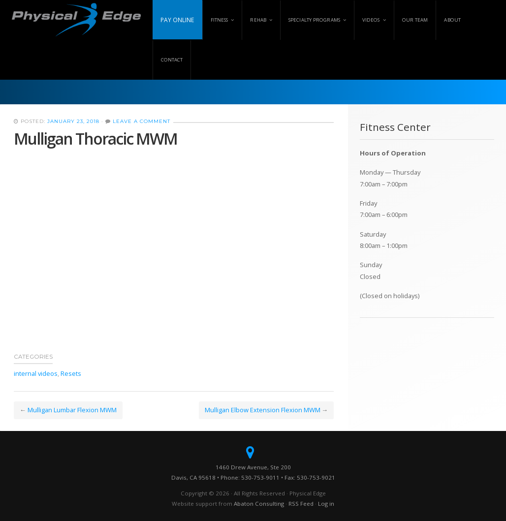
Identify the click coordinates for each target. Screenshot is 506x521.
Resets (71, 373)
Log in (326, 503)
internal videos (36, 373)
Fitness (219, 20)
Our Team (415, 20)
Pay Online (177, 20)
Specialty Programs (314, 20)
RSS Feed (301, 503)
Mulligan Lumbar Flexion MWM (72, 409)
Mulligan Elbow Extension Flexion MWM (262, 409)
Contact (172, 60)
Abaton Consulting (259, 503)
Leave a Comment (141, 121)
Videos (371, 20)
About (452, 20)
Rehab (258, 20)
